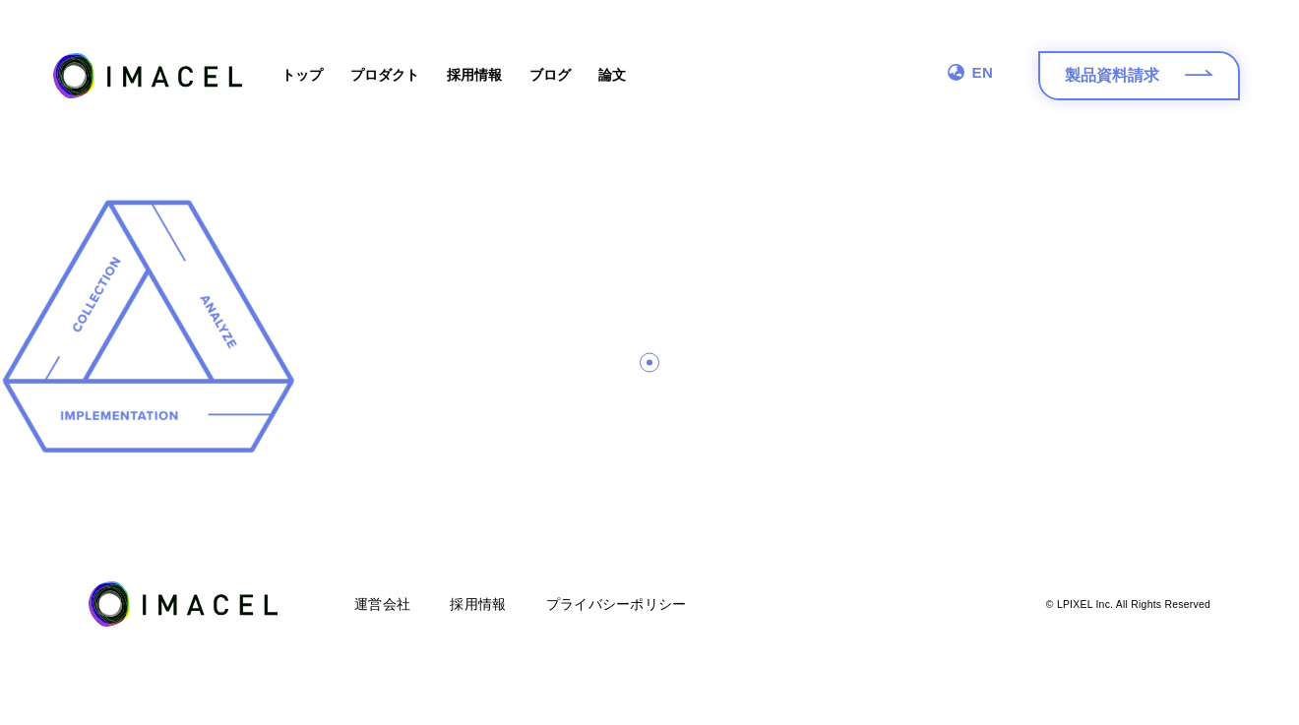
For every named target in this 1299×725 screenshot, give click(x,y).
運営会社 (382, 604)
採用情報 (474, 75)
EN (971, 72)
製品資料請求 (1139, 80)
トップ (302, 75)
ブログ (550, 75)
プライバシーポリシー (616, 604)
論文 (612, 75)
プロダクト (384, 75)
